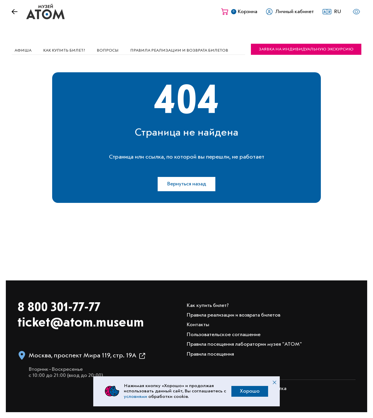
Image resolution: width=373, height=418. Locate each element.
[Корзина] (239, 11)
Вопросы (108, 50)
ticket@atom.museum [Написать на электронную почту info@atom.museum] (80, 323)
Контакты (197, 324)
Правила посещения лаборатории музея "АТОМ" (244, 344)
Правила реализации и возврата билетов (179, 50)
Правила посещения (210, 354)
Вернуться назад (186, 184)
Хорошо (250, 391)
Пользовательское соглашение (223, 334)
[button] (333, 11)
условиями (135, 396)
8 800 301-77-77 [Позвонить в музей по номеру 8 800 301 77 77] (58, 307)
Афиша (23, 50)
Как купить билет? (64, 50)
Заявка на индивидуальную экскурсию (306, 49)
